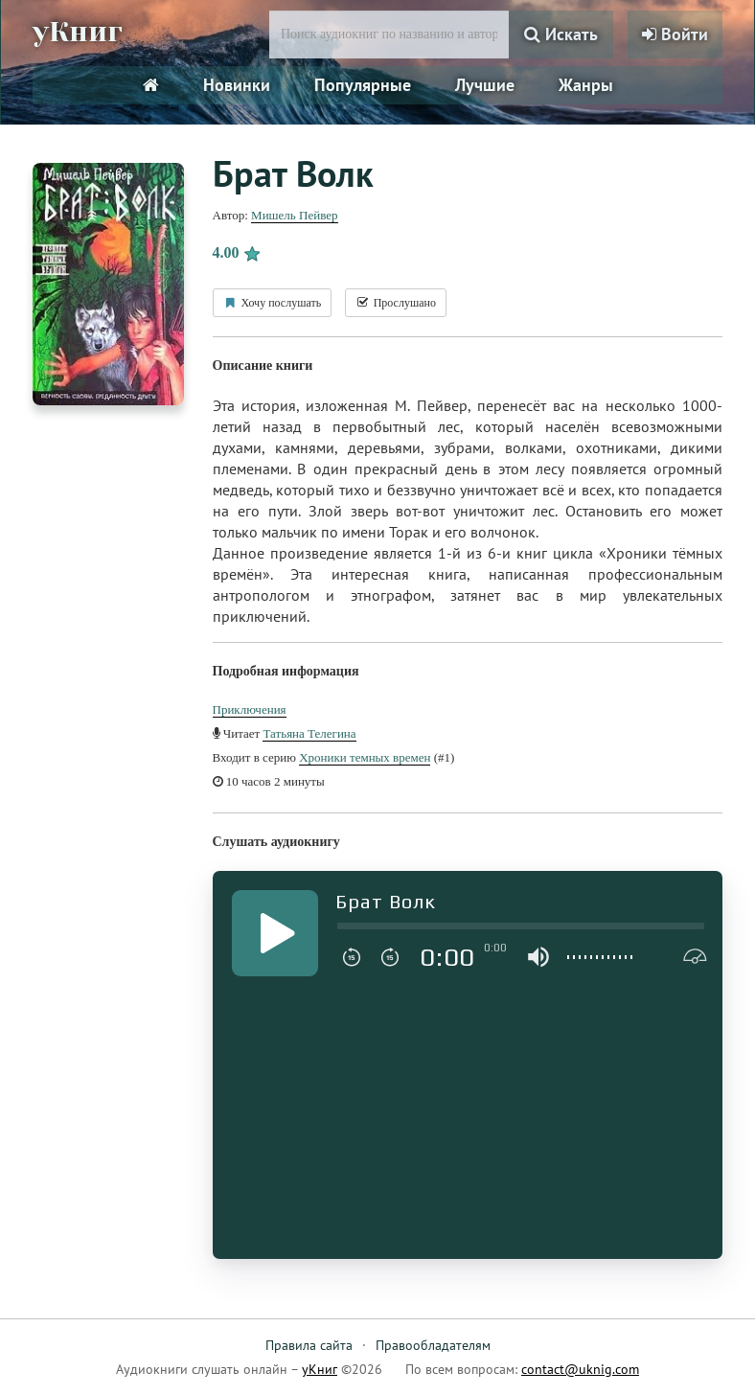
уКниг (78, 31)
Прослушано (395, 302)
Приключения (249, 709)
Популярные (362, 85)
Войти (675, 34)
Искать (561, 34)
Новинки (236, 85)
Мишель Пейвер (294, 215)
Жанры (586, 85)
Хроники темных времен (364, 757)
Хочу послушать (272, 302)
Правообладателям (433, 1345)
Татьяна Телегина (309, 733)
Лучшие (485, 85)
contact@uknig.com (580, 1369)
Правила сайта (309, 1345)
